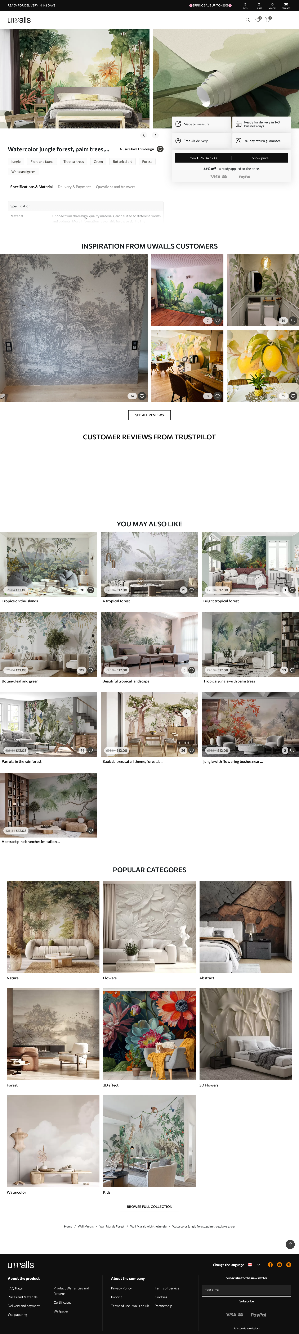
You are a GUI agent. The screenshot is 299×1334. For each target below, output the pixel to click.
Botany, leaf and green (20, 669)
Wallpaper (61, 1299)
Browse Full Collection (149, 1194)
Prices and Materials (22, 1285)
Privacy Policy (121, 1276)
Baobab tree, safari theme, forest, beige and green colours (133, 749)
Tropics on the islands (20, 588)
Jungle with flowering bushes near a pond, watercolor (233, 749)
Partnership (163, 1294)
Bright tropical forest (221, 588)
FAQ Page (15, 1276)
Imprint (116, 1285)
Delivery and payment (24, 1294)
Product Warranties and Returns (71, 1278)
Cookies (161, 1285)
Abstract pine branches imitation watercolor (32, 829)
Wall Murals (86, 1214)
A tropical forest (116, 588)
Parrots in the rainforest (21, 749)
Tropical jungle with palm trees (229, 669)
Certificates (62, 1290)
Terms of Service (167, 1276)
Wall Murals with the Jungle (148, 1214)
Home (68, 1214)
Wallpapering (17, 1302)
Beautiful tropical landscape (125, 669)
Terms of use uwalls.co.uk (130, 1294)
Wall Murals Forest (111, 1214)
